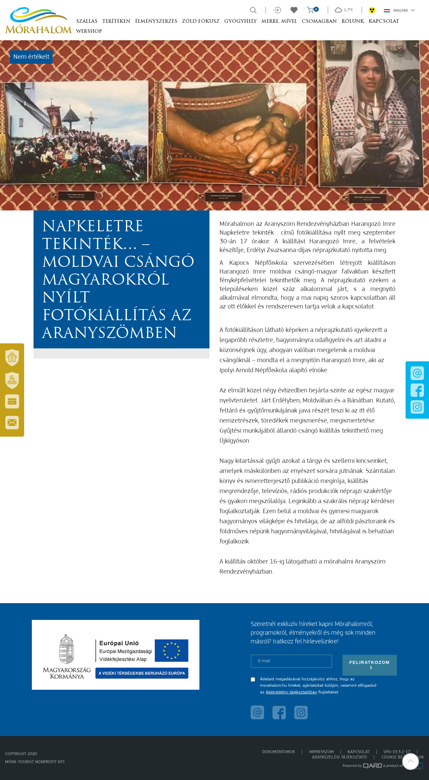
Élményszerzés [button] (156, 21)
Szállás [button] (87, 21)
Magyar (399, 10)
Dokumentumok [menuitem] (278, 752)
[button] (410, 761)
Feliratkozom (370, 665)
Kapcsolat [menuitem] (359, 752)
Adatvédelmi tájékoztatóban (291, 692)
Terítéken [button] (116, 21)
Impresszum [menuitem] (321, 752)
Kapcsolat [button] (384, 21)
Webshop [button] (89, 31)
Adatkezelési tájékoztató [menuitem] (339, 757)
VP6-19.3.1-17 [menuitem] (396, 752)
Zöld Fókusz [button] (201, 21)
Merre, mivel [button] (279, 21)
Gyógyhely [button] (240, 21)
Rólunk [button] (353, 21)
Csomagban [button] (319, 21)
